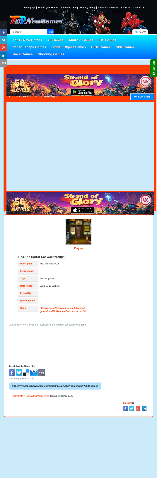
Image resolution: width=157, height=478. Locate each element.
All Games (55, 40)
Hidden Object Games (68, 47)
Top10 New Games (27, 40)
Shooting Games (51, 54)
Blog (75, 7)
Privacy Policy (87, 7)
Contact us (138, 7)
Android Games (81, 40)
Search (142, 32)
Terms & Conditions (108, 7)
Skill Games (125, 47)
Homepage (29, 7)
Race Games (23, 54)
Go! (51, 31)
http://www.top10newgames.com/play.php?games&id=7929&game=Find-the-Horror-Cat (63, 310)
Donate (154, 68)
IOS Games (107, 40)
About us (126, 7)
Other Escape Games (29, 47)
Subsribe (65, 7)
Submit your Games (48, 7)
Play (78, 248)
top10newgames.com (61, 396)
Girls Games (101, 47)
